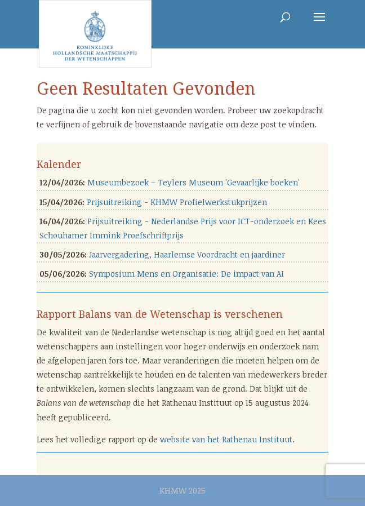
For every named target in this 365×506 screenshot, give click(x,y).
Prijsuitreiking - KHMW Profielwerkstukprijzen (177, 202)
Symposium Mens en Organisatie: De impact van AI (186, 273)
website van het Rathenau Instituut (226, 439)
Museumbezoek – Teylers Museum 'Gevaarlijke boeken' (193, 182)
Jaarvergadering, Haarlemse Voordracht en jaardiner (187, 254)
